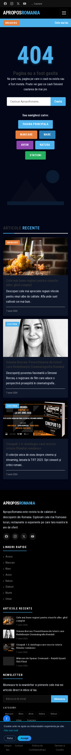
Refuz (10, 738)
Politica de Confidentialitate (37, 747)
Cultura (12, 325)
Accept (24, 738)
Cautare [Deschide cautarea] (36, 3)
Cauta (58, 101)
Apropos (19, 503)
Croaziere (31, 720)
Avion (25, 144)
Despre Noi (7, 747)
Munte (8, 592)
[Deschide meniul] (64, 13)
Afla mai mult (11, 730)
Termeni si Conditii (60, 747)
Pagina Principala (35, 124)
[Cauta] (29, 101)
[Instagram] (11, 3)
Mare (47, 134)
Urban (8, 598)
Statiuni (35, 155)
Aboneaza (59, 698)
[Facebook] (5, 3)
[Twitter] (18, 3)
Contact (19, 745)
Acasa (8, 556)
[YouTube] (24, 3)
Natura (45, 144)
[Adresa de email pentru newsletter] (27, 698)
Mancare (26, 134)
